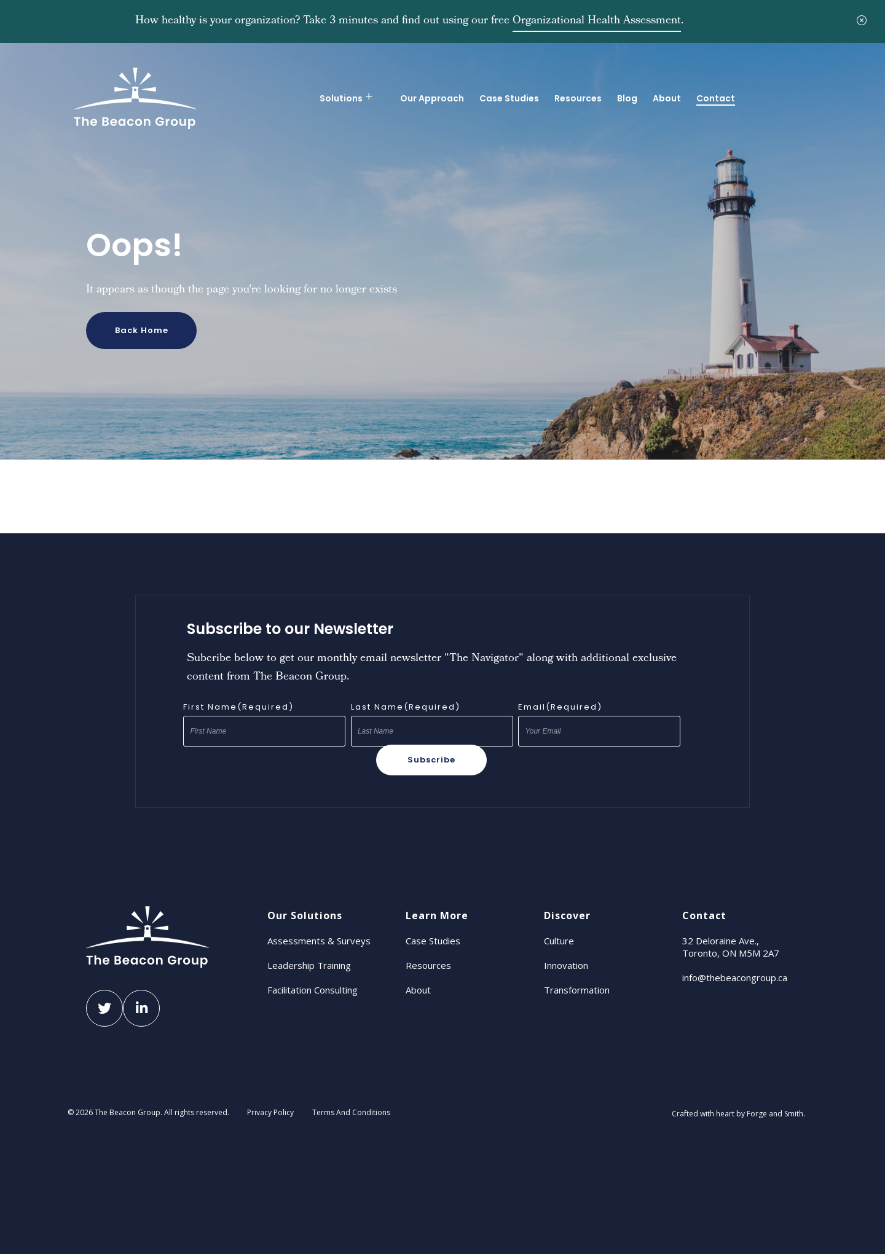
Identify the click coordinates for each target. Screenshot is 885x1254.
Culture (559, 941)
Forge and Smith (775, 1113)
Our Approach (432, 98)
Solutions (341, 98)
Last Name (405, 707)
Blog (627, 98)
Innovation (566, 965)
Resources (578, 98)
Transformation (577, 990)
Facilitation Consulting (312, 990)
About (667, 98)
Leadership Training (309, 965)
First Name (238, 707)
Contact (715, 98)
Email (560, 707)
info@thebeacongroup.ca (734, 977)
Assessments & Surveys (319, 941)
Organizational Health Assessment (597, 21)
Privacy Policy (270, 1112)
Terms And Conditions (351, 1112)
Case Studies (509, 98)
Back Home (141, 330)
